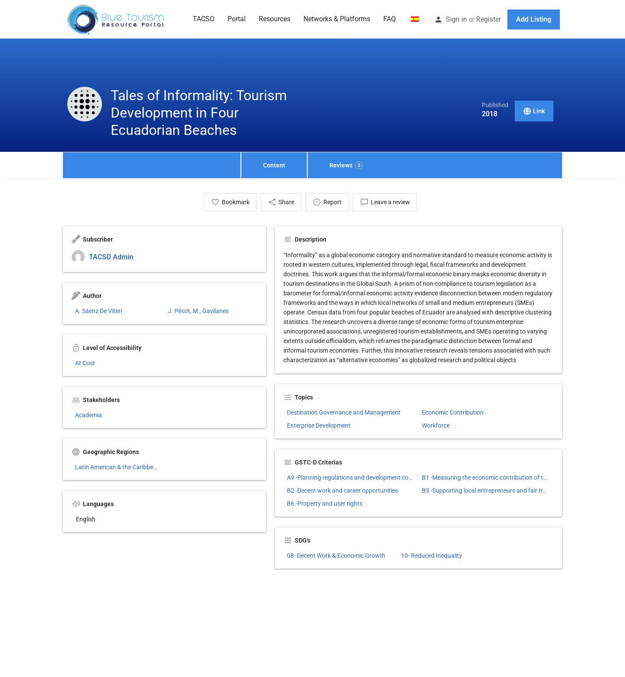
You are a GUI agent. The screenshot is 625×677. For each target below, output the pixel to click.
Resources (274, 19)
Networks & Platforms (336, 19)
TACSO (203, 19)
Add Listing (533, 19)
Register (488, 19)
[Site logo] (116, 18)
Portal (236, 19)
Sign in (456, 19)
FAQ (389, 19)
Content (274, 165)
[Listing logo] (84, 104)
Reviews (346, 165)
